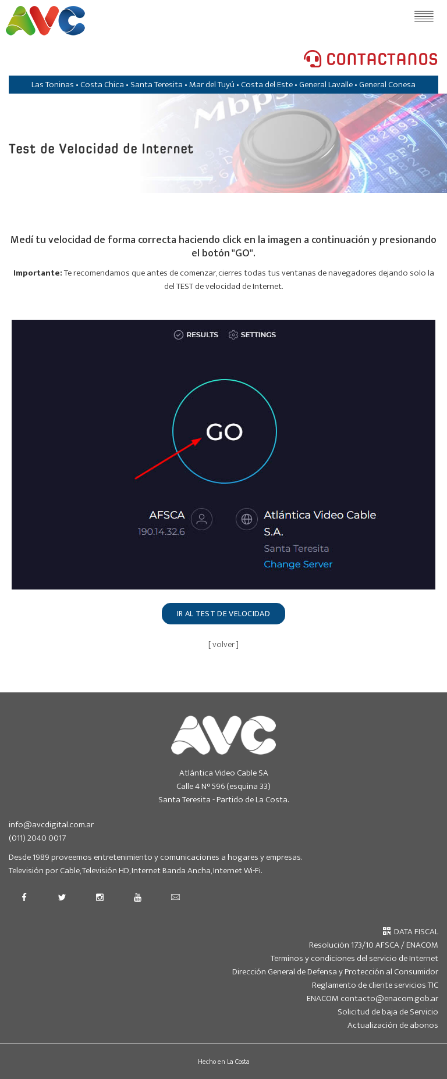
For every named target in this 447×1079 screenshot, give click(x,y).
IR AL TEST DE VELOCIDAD (223, 613)
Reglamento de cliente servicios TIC (375, 985)
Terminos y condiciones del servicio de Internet (354, 958)
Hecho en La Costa (224, 1061)
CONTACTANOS (371, 60)
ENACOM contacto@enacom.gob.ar (372, 998)
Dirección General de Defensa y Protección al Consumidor (335, 971)
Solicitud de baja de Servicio (388, 1012)
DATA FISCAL (410, 931)
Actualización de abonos (392, 1025)
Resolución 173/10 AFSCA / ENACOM (373, 945)
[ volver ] (223, 644)
